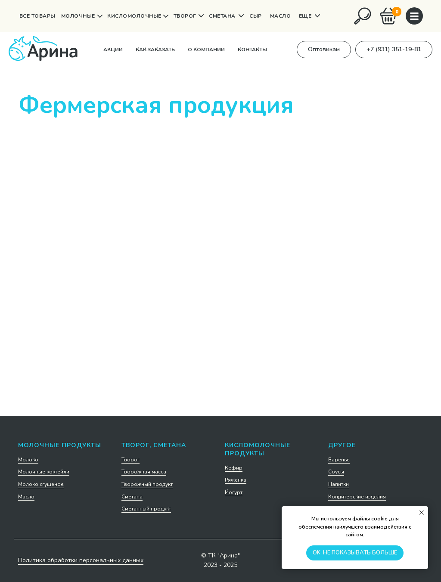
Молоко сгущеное (41, 484)
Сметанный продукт (146, 508)
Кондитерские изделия (357, 496)
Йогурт (233, 492)
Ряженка (235, 479)
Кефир (233, 467)
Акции (113, 49)
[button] (324, 49)
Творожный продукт (147, 484)
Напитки (338, 484)
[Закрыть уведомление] (421, 512)
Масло (26, 496)
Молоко (28, 459)
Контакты (252, 49)
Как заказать (155, 49)
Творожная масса (143, 471)
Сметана (132, 496)
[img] (362, 16)
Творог (130, 459)
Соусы (336, 471)
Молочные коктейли (43, 471)
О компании (206, 49)
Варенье (339, 459)
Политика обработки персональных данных (80, 560)
